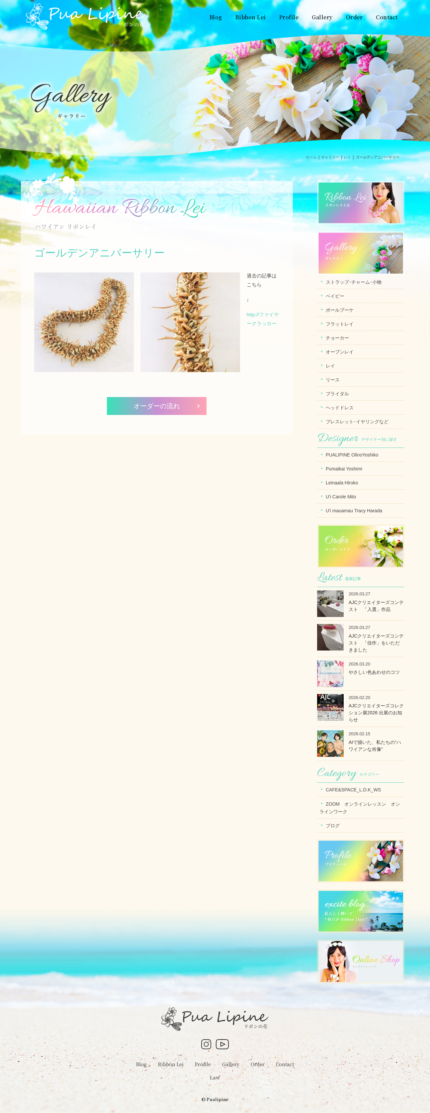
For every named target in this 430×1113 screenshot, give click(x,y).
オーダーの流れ (156, 406)
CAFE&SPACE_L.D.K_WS (353, 789)
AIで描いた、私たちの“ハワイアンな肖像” (375, 746)
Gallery (230, 1064)
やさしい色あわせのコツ (374, 672)
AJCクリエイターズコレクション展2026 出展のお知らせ (376, 712)
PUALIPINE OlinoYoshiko (352, 454)
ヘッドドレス (340, 407)
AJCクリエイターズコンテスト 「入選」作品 (376, 606)
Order (258, 1064)
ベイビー (335, 296)
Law (215, 1077)
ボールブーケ (340, 310)
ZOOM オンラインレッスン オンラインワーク (359, 807)
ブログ (333, 825)
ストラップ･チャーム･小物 (354, 282)
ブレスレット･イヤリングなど (357, 421)
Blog (141, 1064)
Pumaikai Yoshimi (344, 468)
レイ (330, 365)
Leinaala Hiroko (342, 482)
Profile (203, 1064)
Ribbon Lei (171, 1064)
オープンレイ (340, 351)
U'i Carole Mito (341, 496)
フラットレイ (340, 324)
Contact (285, 1064)
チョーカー (337, 338)
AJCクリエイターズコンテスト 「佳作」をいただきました (376, 643)
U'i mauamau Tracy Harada (354, 510)
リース (333, 379)
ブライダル (337, 393)
